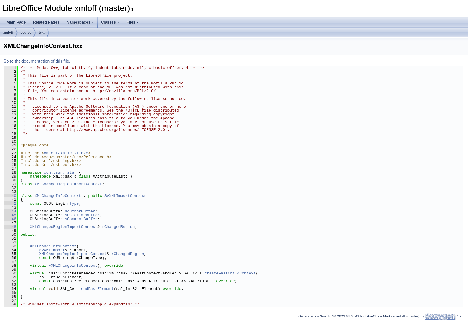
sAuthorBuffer (80, 211)
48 (10, 226)
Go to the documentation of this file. (37, 61)
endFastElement (97, 288)
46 (10, 219)
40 (10, 195)
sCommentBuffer (81, 219)
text (42, 32)
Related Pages (46, 22)
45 (10, 215)
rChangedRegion (118, 226)
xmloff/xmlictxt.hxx (66, 153)
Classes (110, 22)
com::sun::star (60, 172)
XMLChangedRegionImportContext (68, 184)
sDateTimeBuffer (82, 215)
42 (10, 203)
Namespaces (80, 22)
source (26, 32)
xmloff (8, 32)
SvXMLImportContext (125, 195)
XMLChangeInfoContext (58, 195)
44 (10, 211)
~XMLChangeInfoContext (73, 265)
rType (73, 203)
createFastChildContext (230, 273)
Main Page (16, 22)
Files (133, 22)
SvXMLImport (52, 250)
